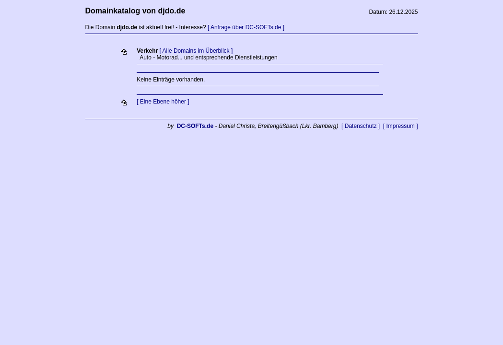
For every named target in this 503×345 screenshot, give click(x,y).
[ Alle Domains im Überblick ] (196, 50)
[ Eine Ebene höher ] (163, 101)
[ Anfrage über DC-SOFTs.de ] (246, 27)
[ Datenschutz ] (360, 126)
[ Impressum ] (400, 126)
